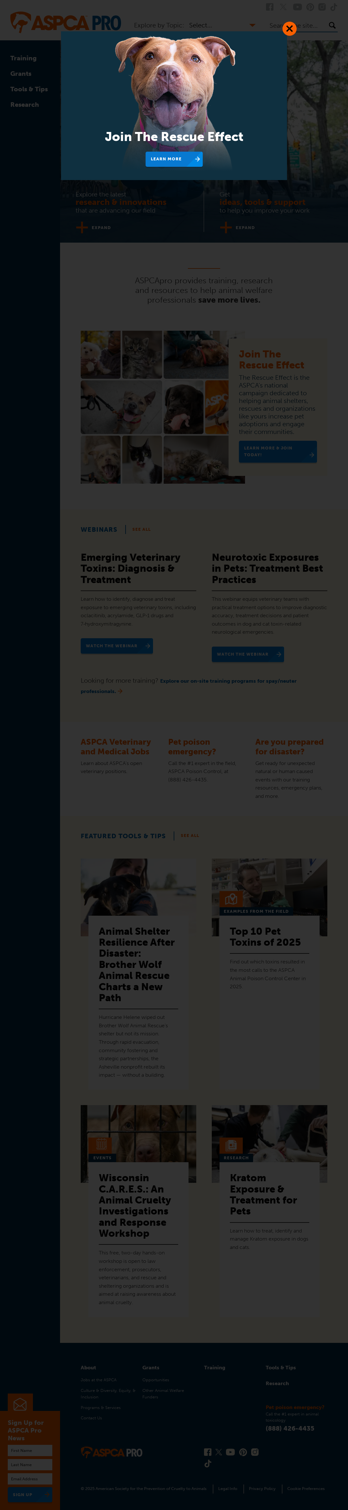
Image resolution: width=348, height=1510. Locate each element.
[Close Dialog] (289, 29)
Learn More (166, 158)
